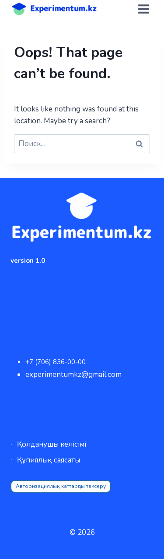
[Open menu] (143, 9)
